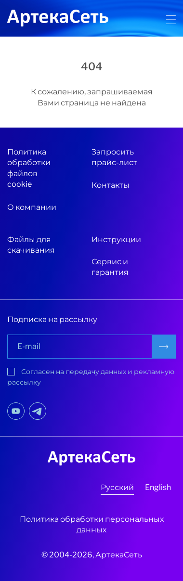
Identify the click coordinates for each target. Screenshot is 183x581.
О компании (31, 207)
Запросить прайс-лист (114, 157)
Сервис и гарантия (110, 267)
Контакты (111, 185)
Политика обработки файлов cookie (29, 168)
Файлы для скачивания (31, 245)
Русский (117, 487)
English (158, 487)
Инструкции (116, 239)
